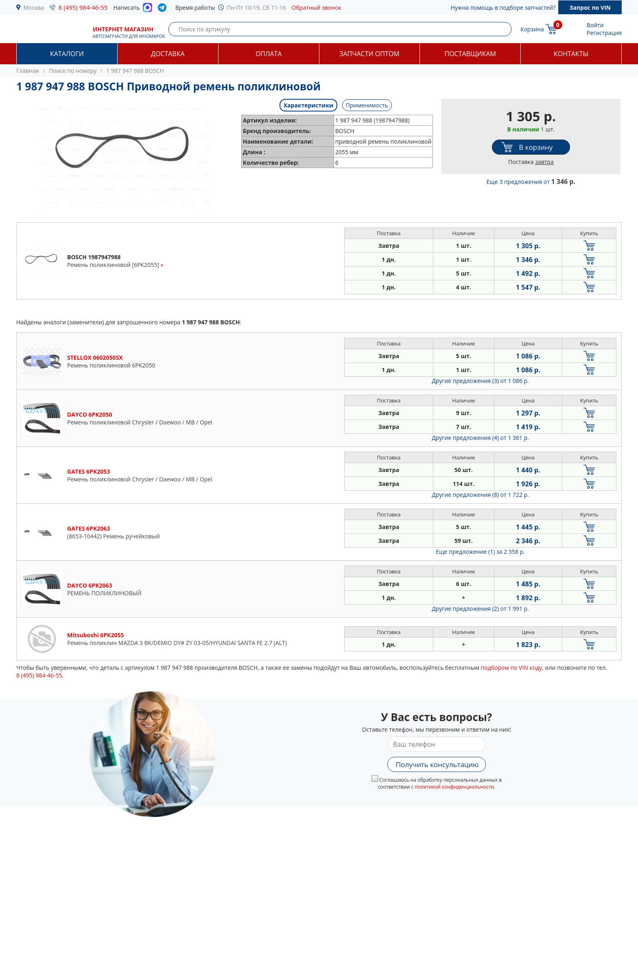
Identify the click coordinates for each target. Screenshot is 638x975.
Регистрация (604, 33)
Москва (34, 7)
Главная (27, 70)
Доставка (168, 53)
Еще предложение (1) (480, 551)
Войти (595, 25)
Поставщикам (470, 53)
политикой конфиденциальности (454, 786)
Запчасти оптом (369, 53)
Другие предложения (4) (480, 438)
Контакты (571, 53)
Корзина (532, 29)
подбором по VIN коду (511, 667)
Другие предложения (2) (480, 608)
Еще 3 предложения (530, 182)
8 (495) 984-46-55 (83, 7)
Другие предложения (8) (480, 494)
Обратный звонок (316, 7)
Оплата (269, 53)
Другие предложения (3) (480, 381)
